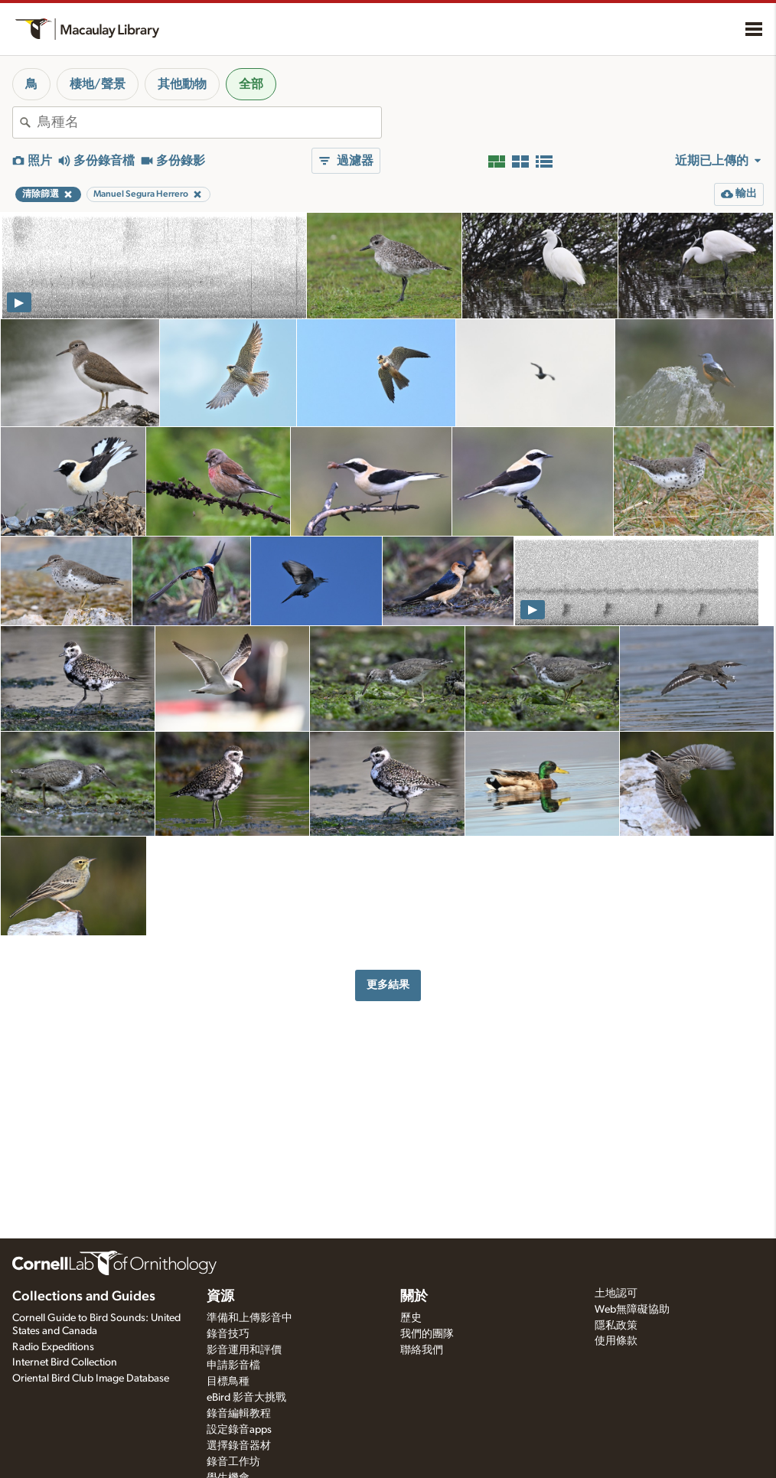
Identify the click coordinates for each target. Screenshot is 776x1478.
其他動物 (182, 84)
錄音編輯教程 (239, 1413)
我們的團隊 (427, 1334)
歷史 (411, 1318)
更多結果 (388, 984)
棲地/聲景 (98, 84)
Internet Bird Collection (64, 1362)
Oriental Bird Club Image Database (90, 1378)
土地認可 (616, 1293)
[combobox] (209, 122)
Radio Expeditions (53, 1347)
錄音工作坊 (233, 1462)
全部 (251, 84)
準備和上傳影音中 (249, 1318)
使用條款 (616, 1341)
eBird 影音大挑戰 (246, 1397)
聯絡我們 (421, 1350)
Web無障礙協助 (632, 1309)
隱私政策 (616, 1325)
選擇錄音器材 (239, 1445)
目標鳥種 (228, 1381)
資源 (220, 1296)
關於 (414, 1296)
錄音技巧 (228, 1334)
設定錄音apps (239, 1429)
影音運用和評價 (244, 1350)
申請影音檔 (233, 1365)
